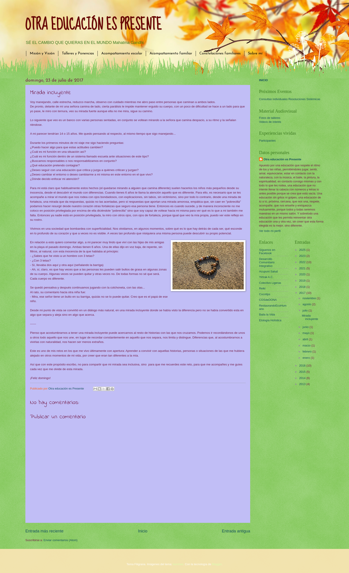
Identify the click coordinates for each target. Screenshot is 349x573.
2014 (302, 378)
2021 (302, 268)
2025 (302, 249)
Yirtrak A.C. (266, 277)
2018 (302, 287)
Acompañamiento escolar (121, 53)
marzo (306, 345)
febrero (307, 351)
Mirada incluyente (310, 317)
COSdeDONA (268, 299)
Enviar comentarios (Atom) (60, 540)
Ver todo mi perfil (270, 231)
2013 (302, 384)
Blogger (217, 564)
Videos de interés (270, 122)
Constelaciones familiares (220, 53)
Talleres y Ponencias (78, 53)
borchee (178, 564)
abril (305, 339)
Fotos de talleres (269, 118)
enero (306, 357)
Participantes (267, 140)
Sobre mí (255, 53)
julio (305, 310)
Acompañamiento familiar (171, 53)
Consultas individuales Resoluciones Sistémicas (289, 99)
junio (305, 327)
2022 (302, 262)
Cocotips (264, 294)
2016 (302, 365)
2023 (302, 256)
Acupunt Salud (268, 271)
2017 (302, 293)
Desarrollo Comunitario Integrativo (266, 262)
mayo (306, 333)
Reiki (262, 288)
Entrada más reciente (44, 531)
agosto (307, 304)
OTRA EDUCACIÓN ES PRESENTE (93, 25)
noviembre (309, 298)
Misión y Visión (42, 53)
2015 (302, 371)
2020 (302, 274)
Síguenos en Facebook (267, 251)
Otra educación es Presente (282, 159)
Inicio (142, 531)
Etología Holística (270, 320)
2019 (302, 280)
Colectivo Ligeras (270, 282)
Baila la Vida (267, 314)
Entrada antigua (236, 531)
